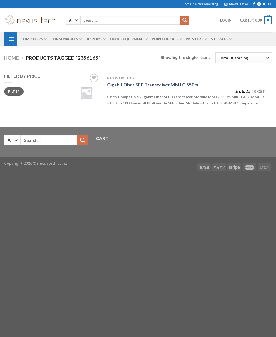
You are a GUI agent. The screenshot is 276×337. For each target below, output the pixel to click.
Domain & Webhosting (200, 4)
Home (11, 58)
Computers (33, 39)
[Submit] (184, 20)
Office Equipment (129, 39)
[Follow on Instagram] (259, 4)
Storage (221, 39)
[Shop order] (243, 57)
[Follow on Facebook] (254, 4)
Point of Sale (167, 39)
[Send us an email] (269, 4)
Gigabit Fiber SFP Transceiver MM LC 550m (152, 84)
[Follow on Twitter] (264, 4)
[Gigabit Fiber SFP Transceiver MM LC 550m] (86, 93)
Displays (95, 39)
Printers (196, 39)
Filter (13, 91)
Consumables (66, 39)
